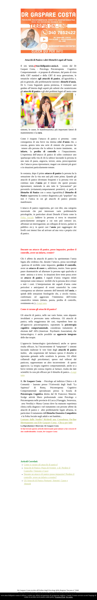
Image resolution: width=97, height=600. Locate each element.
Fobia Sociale (27, 217)
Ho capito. (69, 597)
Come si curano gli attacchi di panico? (41, 464)
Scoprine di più (60, 597)
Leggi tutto (42, 303)
